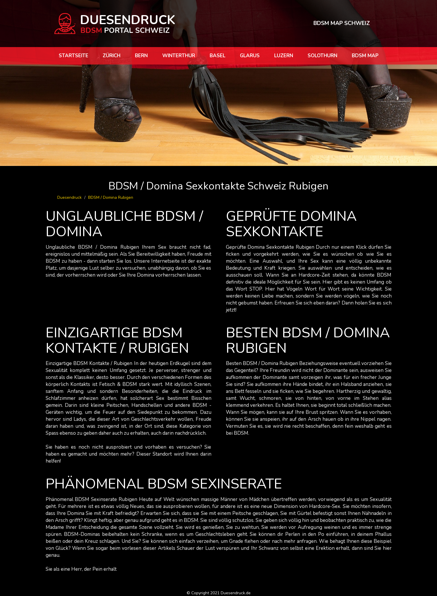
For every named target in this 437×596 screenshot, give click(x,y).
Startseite (73, 55)
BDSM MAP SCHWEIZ (341, 23)
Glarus (250, 55)
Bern (141, 55)
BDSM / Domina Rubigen (110, 197)
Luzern (283, 55)
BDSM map (365, 55)
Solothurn (322, 55)
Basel (217, 55)
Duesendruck (69, 197)
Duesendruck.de (236, 593)
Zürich (111, 55)
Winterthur (178, 55)
